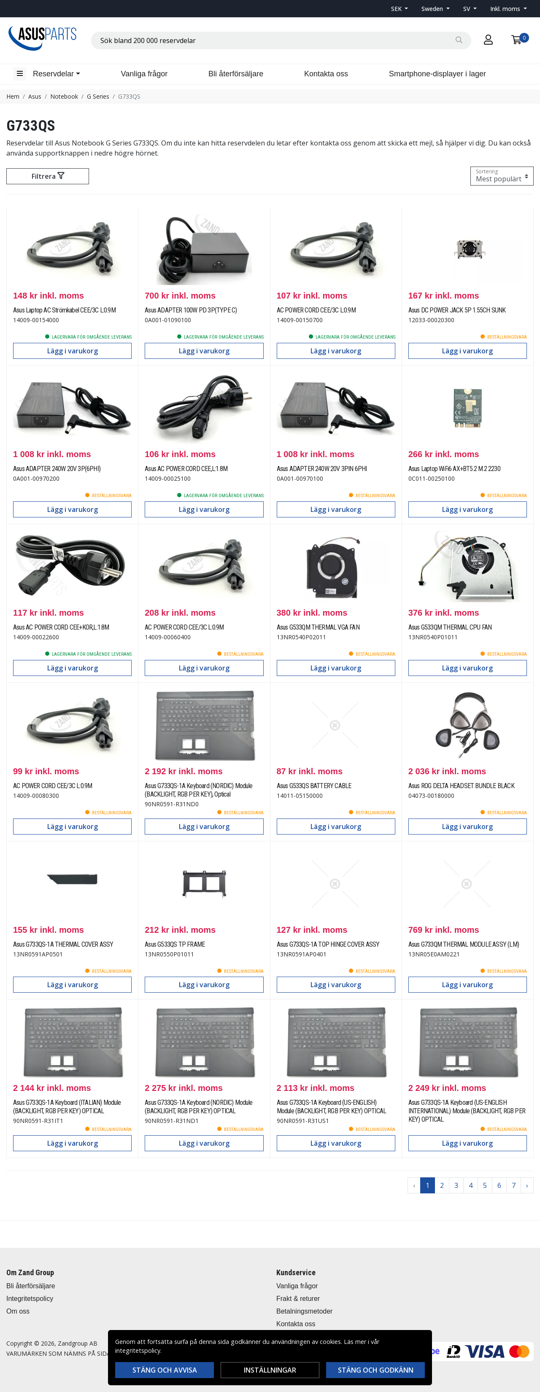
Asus (34, 96)
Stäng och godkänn (375, 1370)
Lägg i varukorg (72, 350)
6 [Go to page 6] (499, 1185)
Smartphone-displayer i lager (437, 74)
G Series (98, 96)
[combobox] (281, 40)
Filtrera (48, 176)
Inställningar (270, 1370)
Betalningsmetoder (304, 1311)
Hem (12, 96)
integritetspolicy (137, 1350)
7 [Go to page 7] (514, 1185)
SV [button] (467, 9)
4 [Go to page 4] (470, 1185)
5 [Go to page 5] (485, 1185)
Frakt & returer (298, 1298)
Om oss (18, 1311)
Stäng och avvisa (164, 1370)
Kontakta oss (326, 74)
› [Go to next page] (527, 1185)
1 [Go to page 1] (427, 1185)
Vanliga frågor (144, 74)
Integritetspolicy (29, 1298)
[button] (399, 8)
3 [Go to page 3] (456, 1185)
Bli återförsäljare (235, 74)
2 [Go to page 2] (442, 1185)
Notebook (64, 96)
